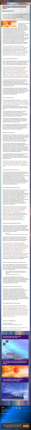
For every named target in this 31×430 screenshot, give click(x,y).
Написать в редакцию (5, 410)
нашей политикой (15, 427)
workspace (6, 327)
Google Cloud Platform (11, 327)
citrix (2, 327)
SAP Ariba (3, 329)
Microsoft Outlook (16, 329)
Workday (26, 327)
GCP (15, 327)
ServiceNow (11, 329)
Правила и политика (5, 413)
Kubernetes (18, 327)
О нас (2, 408)
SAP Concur (7, 329)
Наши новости (4, 409)
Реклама (3, 411)
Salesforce (22, 327)
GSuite (20, 329)
